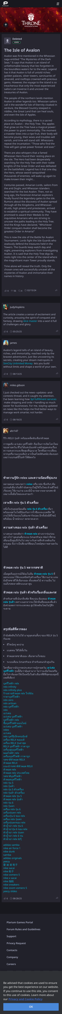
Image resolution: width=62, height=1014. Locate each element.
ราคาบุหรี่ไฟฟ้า (11, 696)
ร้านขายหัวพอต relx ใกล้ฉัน (18, 693)
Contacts (12, 950)
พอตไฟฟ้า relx (11, 753)
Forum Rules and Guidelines (23, 929)
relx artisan (9, 703)
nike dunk (9, 851)
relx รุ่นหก (8, 806)
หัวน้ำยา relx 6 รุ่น (13, 835)
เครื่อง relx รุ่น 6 (12, 809)
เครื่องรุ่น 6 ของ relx (14, 816)
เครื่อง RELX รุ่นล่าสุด (14, 743)
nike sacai (9, 868)
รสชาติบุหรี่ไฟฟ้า (12, 776)
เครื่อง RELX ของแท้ (13, 739)
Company (12, 957)
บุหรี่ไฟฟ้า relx (11, 683)
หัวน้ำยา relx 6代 (12, 839)
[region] (31, 992)
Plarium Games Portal (20, 922)
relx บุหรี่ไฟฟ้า (11, 706)
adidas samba (11, 845)
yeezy (6, 861)
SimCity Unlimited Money (18, 363)
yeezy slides (10, 891)
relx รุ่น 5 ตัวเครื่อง (13, 789)
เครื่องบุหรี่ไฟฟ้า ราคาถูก (16, 756)
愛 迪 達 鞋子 (10, 864)
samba (7, 855)
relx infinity (9, 686)
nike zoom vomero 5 (15, 888)
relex (6, 730)
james (13, 343)
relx (5, 710)
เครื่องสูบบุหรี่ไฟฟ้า (13, 749)
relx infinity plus (12, 690)
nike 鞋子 (8, 871)
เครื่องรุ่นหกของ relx (14, 822)
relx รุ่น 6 (8, 802)
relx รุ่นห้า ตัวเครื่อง (13, 792)
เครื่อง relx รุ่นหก (12, 819)
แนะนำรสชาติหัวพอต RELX (18, 766)
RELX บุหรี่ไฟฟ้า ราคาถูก (16, 746)
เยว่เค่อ (7, 713)
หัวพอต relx (9, 769)
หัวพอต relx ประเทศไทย (16, 773)
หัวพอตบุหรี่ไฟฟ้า (12, 779)
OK (31, 1007)
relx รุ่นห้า (8, 786)
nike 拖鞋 (8, 881)
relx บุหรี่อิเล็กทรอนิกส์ (15, 736)
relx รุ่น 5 (8, 783)
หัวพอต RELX (10, 763)
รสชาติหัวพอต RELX (14, 759)
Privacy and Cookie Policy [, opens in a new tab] (25, 999)
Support (11, 936)
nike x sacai (10, 878)
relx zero (8, 700)
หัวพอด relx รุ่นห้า (13, 799)
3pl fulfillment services (43, 399)
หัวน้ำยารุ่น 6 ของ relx (15, 829)
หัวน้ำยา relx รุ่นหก (13, 832)
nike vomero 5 (11, 874)
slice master (30, 321)
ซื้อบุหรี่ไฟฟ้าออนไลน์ (14, 723)
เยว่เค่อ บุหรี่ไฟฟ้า (12, 716)
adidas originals (12, 858)
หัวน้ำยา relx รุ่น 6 (13, 826)
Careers (11, 964)
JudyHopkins (17, 307)
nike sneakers (11, 884)
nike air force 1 (12, 848)
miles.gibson (17, 385)
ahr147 (14, 431)
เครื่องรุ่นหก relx (12, 812)
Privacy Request (16, 943)
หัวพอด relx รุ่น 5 (12, 796)
